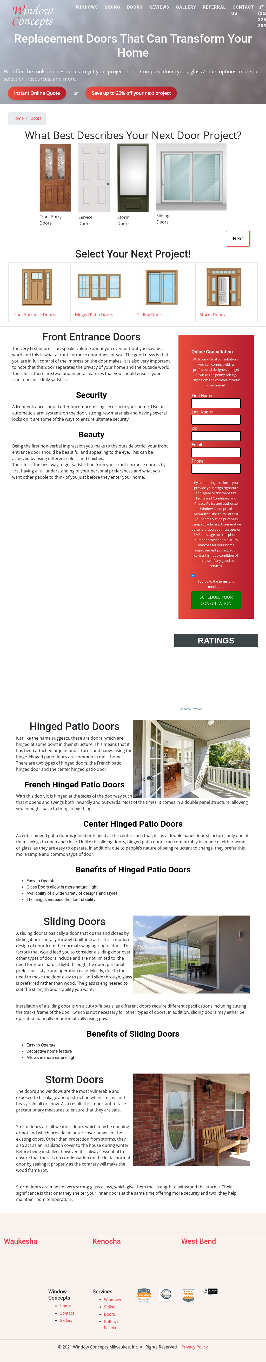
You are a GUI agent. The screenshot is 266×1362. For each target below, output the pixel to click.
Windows (112, 1299)
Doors (109, 1314)
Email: (197, 444)
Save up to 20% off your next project (131, 93)
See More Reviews (190, 708)
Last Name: (202, 412)
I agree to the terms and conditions (216, 584)
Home (65, 1306)
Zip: (195, 428)
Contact (67, 1313)
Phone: (198, 461)
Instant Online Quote (37, 93)
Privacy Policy (194, 1347)
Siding (109, 1307)
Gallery (66, 1320)
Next (238, 238)
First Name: (202, 395)
